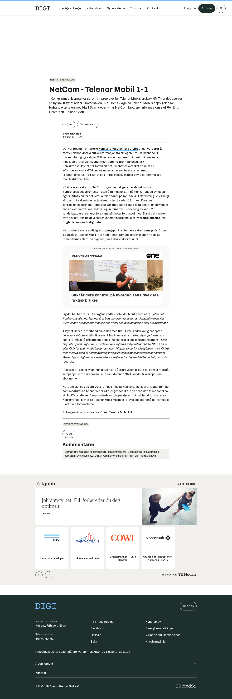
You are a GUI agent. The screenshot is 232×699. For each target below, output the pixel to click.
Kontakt (116, 672)
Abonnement (116, 663)
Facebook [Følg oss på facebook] (97, 628)
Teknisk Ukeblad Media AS (65, 686)
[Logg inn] (189, 8)
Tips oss (188, 606)
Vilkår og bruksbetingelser (162, 635)
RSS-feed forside (101, 621)
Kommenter (88, 124)
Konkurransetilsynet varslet (118, 148)
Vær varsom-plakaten (86, 651)
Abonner (206, 8)
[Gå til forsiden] (42, 8)
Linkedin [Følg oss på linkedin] (95, 635)
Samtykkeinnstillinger (159, 628)
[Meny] (221, 8)
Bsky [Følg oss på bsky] (93, 641)
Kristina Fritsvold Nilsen (51, 625)
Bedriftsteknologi (62, 80)
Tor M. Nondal (44, 638)
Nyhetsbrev (153, 621)
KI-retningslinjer (155, 641)
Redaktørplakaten (118, 651)
